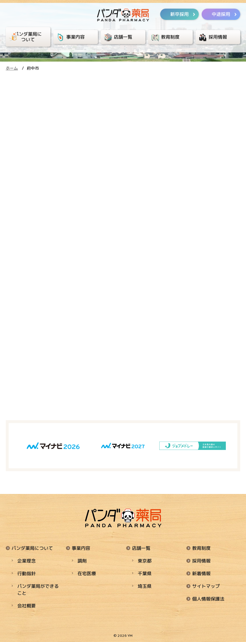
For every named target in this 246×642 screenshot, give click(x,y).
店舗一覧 (141, 548)
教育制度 (201, 548)
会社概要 (26, 606)
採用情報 (201, 561)
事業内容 (81, 548)
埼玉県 (145, 586)
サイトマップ (206, 586)
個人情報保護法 (208, 599)
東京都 (145, 561)
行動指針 (26, 573)
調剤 (82, 561)
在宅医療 (86, 573)
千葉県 (145, 573)
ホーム (12, 68)
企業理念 (26, 561)
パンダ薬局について (32, 548)
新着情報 (201, 573)
